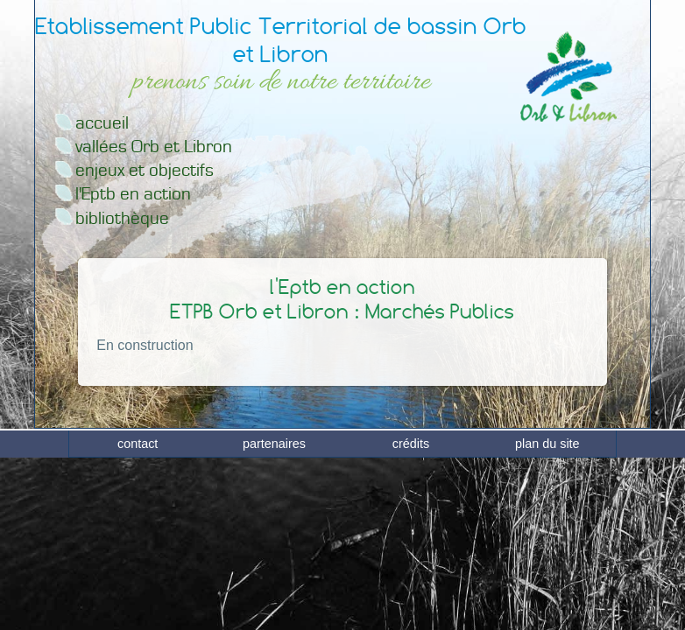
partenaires (274, 613)
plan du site (547, 613)
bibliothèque (122, 218)
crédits (410, 613)
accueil (102, 123)
